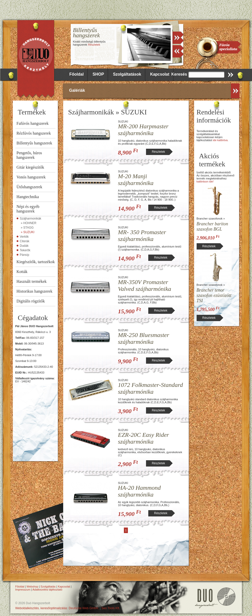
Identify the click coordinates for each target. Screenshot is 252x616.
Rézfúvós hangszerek (34, 133)
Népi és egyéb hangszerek (28, 208)
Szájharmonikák (30, 218)
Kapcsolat (159, 74)
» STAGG (27, 227)
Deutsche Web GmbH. (84, 608)
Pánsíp (24, 255)
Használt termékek (32, 281)
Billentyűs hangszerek (34, 143)
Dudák (24, 246)
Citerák (24, 241)
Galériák (77, 90)
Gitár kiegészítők (30, 167)
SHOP (98, 74)
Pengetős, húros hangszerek (29, 155)
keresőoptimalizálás (54, 608)
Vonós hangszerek (31, 177)
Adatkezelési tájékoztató (47, 589)
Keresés (179, 74)
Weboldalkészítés (27, 608)
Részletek (94, 44)
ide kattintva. (220, 140)
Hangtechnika (28, 197)
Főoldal (76, 74)
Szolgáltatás (48, 586)
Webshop (32, 586)
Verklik (24, 236)
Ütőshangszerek (29, 187)
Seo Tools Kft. (110, 608)
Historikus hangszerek (35, 291)
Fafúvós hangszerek (33, 123)
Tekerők (25, 250)
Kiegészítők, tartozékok (36, 262)
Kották (22, 271)
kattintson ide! (205, 181)
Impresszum (22, 589)
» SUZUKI (27, 232)
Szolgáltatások (127, 74)
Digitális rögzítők (31, 301)
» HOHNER (29, 223)
